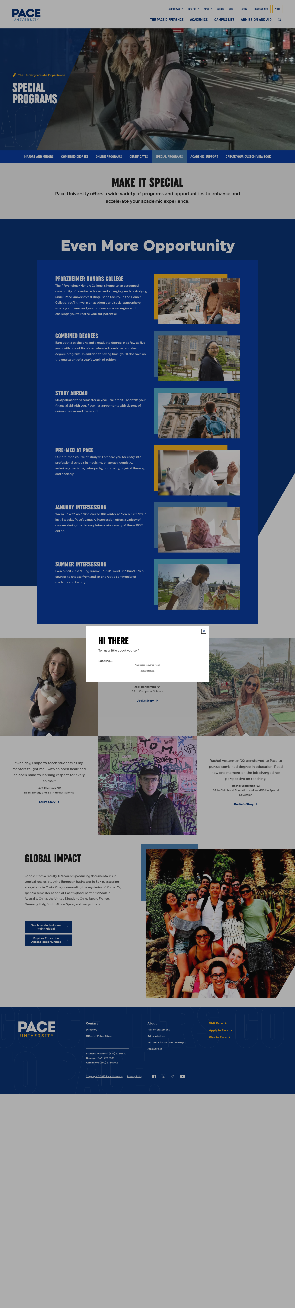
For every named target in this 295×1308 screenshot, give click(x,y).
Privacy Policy (147, 670)
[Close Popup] (203, 631)
